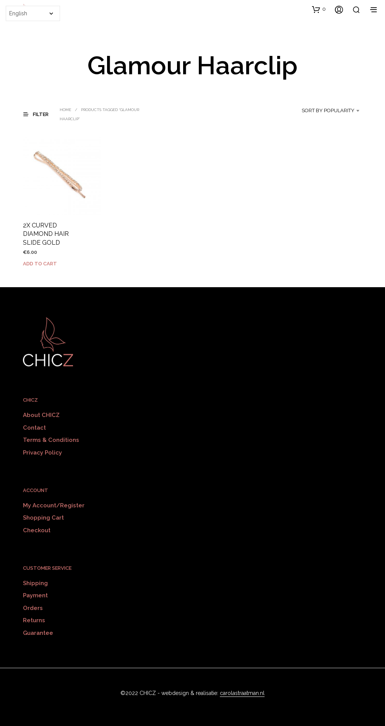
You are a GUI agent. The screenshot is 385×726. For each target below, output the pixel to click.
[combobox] (324, 110)
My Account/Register (53, 505)
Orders (33, 608)
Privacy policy (42, 452)
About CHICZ (41, 415)
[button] (319, 9)
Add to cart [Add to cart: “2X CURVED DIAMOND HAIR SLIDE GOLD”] (40, 264)
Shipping (35, 583)
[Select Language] (33, 13)
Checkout (36, 530)
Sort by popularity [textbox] (328, 110)
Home (65, 110)
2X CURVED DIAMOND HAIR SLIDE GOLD (46, 234)
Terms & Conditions (51, 440)
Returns (34, 620)
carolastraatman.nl (242, 693)
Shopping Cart (43, 517)
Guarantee (38, 633)
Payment (35, 595)
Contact (34, 427)
